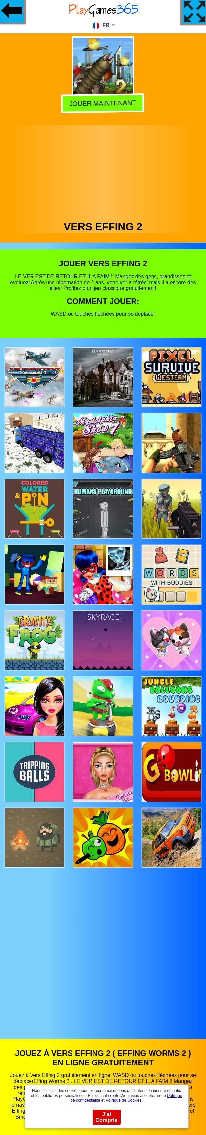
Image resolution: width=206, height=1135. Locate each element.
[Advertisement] (103, 171)
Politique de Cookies (123, 1100)
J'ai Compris (106, 1117)
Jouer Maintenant (104, 103)
